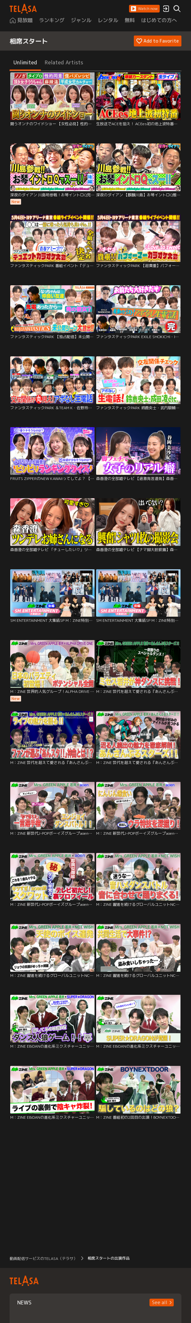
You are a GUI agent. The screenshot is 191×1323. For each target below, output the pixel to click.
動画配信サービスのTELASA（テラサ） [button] (43, 1258)
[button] (144, 8)
